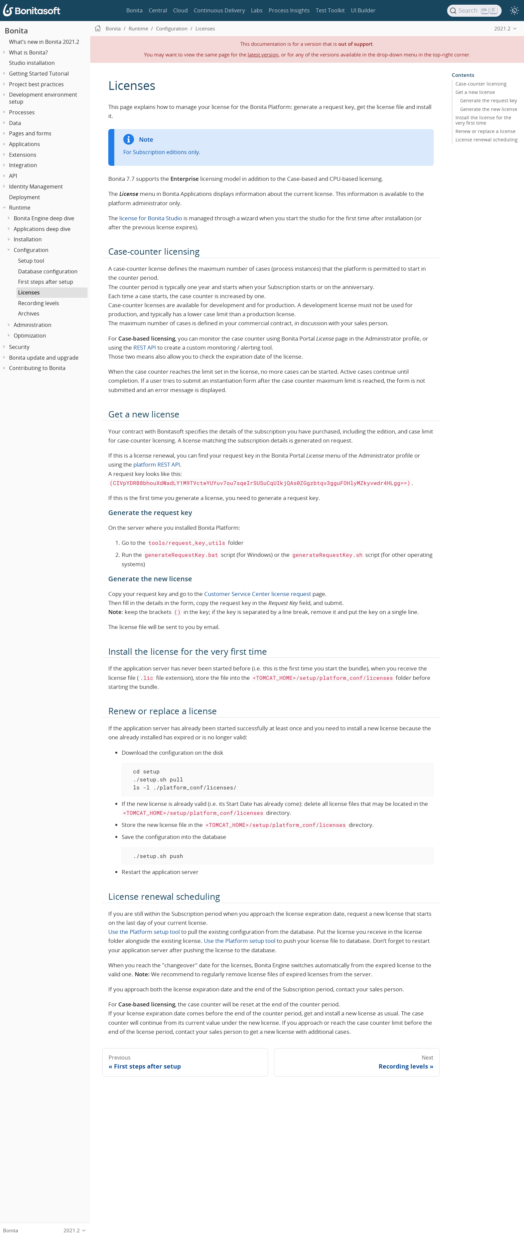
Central (158, 10)
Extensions (22, 154)
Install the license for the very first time (483, 120)
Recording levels (38, 303)
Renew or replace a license (485, 131)
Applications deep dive (42, 229)
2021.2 (502, 28)
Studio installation (32, 63)
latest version (263, 54)
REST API (144, 347)
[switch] (514, 10)
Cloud (180, 10)
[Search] (474, 11)
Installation (28, 239)
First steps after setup (45, 281)
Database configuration (48, 271)
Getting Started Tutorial (39, 73)
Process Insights (289, 10)
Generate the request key (488, 101)
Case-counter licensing (481, 84)
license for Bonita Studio (150, 218)
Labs (257, 10)
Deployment (24, 197)
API (13, 175)
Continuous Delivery (219, 10)
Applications (24, 144)
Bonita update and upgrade (44, 357)
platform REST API (156, 464)
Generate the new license (488, 109)
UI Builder (363, 10)
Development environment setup (43, 98)
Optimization (30, 335)
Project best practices (36, 84)
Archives (28, 313)
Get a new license (475, 92)
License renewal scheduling (486, 140)
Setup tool (31, 260)
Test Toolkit (330, 10)
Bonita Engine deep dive (44, 218)
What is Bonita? (28, 52)
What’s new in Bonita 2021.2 (44, 41)
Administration (32, 325)
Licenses (29, 292)
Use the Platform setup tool (144, 932)
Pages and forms (30, 133)
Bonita (134, 10)
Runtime (19, 207)
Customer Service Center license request (257, 594)
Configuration (31, 250)
